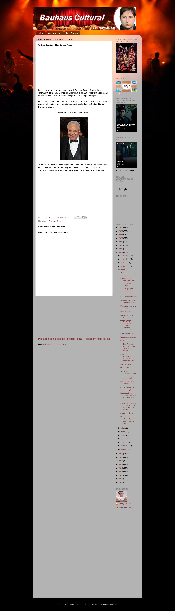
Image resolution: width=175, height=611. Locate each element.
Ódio (122, 341)
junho (123, 431)
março (123, 442)
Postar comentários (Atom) (56, 344)
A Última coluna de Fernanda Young (128, 301)
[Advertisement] (74, 316)
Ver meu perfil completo (125, 507)
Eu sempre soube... (128, 337)
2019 (121, 252)
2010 (121, 482)
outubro (124, 263)
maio (123, 435)
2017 (121, 457)
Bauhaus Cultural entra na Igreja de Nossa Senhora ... (128, 396)
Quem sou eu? (54, 33)
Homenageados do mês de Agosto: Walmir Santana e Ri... (128, 420)
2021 (121, 245)
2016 (121, 461)
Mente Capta (125, 364)
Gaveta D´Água (126, 413)
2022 (121, 242)
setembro (125, 266)
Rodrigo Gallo (125, 504)
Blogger (115, 604)
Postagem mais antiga (97, 338)
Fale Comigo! (72, 33)
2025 (121, 231)
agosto (124, 270)
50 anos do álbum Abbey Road (127, 383)
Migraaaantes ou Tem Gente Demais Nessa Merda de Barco (128, 357)
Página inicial (74, 338)
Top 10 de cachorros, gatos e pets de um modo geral (128, 374)
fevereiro (124, 446)
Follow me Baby (126, 333)
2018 (121, 454)
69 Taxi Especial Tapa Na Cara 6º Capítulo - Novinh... (128, 347)
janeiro (124, 449)
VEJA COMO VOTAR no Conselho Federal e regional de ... (127, 325)
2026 (121, 227)
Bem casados (126, 312)
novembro (125, 259)
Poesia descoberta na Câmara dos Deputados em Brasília (128, 406)
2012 (121, 475)
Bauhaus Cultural (56, 221)
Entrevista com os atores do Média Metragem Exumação (128, 282)
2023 (121, 238)
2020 (121, 249)
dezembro (125, 256)
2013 (121, 472)
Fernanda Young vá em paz (128, 307)
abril (123, 439)
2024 (121, 235)
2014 (121, 468)
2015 (121, 464)
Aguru (97, 604)
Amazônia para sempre (126, 316)
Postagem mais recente (51, 338)
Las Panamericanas (128, 297)
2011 (121, 479)
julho (123, 428)
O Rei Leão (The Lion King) (127, 388)
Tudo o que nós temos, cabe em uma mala (128, 291)
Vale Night (124, 368)
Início (41, 33)
